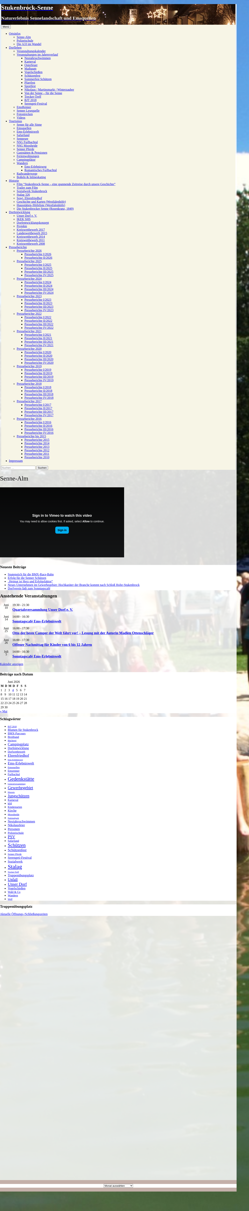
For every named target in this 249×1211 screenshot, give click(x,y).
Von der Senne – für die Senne (43, 93)
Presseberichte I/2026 (37, 254)
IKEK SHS (24, 219)
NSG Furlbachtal (27, 142)
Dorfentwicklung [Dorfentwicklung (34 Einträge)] (18, 748)
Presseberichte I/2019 (37, 369)
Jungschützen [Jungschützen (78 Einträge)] (18, 796)
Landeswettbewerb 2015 (32, 233)
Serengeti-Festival (35, 103)
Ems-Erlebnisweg (35, 166)
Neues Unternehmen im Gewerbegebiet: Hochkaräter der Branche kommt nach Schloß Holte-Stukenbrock (74, 585)
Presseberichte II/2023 (38, 303)
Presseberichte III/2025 (38, 271)
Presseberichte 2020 (29, 348)
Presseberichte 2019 (29, 366)
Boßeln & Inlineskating (31, 177)
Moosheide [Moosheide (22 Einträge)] (13, 814)
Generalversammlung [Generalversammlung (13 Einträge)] (17, 784)
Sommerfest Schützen (38, 79)
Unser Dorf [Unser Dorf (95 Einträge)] (17, 884)
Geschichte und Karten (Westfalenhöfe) (41, 201)
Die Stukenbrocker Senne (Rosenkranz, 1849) (45, 208)
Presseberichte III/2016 (38, 429)
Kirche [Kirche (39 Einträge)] (12, 810)
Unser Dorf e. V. (27, 215)
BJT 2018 (30, 100)
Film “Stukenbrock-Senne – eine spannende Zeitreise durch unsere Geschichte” (66, 184)
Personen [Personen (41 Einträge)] (14, 829)
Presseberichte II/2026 (38, 257)
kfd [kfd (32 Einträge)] (10, 803)
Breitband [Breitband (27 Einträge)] (13, 736)
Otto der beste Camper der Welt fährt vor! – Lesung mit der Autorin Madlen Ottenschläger (83, 633)
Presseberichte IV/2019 (39, 380)
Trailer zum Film (27, 187)
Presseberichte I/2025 (37, 264)
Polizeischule (25, 40)
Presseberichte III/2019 (38, 376)
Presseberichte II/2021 (38, 338)
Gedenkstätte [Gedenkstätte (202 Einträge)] (21, 779)
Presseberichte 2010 (36, 457)
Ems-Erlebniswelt (28, 131)
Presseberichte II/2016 (38, 425)
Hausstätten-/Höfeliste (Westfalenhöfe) (41, 205)
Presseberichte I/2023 (37, 299)
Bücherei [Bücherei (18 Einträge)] (12, 740)
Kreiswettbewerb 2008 (31, 243)
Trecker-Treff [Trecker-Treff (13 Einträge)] (13, 872)
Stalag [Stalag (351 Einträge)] (15, 867)
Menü (6, 26)
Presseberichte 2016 (29, 418)
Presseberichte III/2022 (38, 324)
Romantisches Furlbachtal (40, 170)
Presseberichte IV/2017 (39, 415)
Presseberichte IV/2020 (39, 362)
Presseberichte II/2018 (38, 390)
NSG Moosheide (27, 145)
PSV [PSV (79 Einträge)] (11, 837)
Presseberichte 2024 (29, 278)
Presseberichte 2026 (29, 250)
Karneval (30, 61)
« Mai (3, 711)
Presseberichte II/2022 (38, 320)
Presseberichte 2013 (36, 446)
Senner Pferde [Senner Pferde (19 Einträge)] (15, 854)
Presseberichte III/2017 (38, 411)
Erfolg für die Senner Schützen (27, 578)
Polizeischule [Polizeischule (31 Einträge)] (16, 832)
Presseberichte (18, 247)
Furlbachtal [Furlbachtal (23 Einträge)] (14, 774)
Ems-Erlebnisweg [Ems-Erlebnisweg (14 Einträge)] (15, 760)
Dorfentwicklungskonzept (33, 222)
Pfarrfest (29, 82)
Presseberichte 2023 (29, 296)
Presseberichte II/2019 (38, 373)
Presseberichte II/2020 (38, 355)
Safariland (23, 135)
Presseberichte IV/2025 (39, 275)
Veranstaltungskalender (31, 51)
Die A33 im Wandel (29, 44)
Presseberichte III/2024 (38, 289)
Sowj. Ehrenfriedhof (29, 198)
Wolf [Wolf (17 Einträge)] (10, 899)
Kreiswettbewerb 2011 (31, 240)
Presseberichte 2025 (29, 261)
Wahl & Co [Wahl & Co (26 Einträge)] (14, 892)
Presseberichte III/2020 (38, 359)
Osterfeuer (31, 65)
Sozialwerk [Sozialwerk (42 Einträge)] (15, 861)
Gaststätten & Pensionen (32, 152)
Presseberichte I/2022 (37, 317)
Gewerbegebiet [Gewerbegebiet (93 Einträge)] (20, 787)
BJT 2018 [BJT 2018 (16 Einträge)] (12, 726)
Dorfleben (15, 47)
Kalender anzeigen (11, 664)
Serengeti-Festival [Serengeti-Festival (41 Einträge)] (20, 857)
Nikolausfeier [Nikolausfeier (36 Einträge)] (16, 825)
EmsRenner (24, 107)
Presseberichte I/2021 (37, 334)
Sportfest (30, 86)
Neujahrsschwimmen (37, 58)
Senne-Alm (24, 37)
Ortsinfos (15, 33)
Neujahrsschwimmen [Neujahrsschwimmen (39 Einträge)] (21, 821)
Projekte (22, 226)
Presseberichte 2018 (29, 383)
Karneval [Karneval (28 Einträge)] (13, 799)
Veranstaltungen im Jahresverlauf (37, 54)
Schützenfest (32, 75)
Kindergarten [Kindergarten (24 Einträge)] (15, 807)
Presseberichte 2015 (36, 439)
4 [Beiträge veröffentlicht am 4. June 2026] (13, 690)
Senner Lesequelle (28, 110)
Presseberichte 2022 (29, 313)
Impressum (16, 460)
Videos (21, 117)
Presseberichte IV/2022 (39, 327)
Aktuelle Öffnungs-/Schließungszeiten (24, 914)
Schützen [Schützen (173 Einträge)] (17, 845)
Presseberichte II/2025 (38, 268)
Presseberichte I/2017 (37, 404)
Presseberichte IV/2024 (39, 292)
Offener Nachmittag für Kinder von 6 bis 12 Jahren (52, 645)
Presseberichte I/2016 (37, 422)
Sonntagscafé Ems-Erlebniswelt (36, 621)
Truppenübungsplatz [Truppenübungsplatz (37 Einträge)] (21, 875)
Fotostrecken (25, 114)
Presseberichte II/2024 (38, 285)
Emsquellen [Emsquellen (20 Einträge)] (14, 767)
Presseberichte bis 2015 (31, 436)
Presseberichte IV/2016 (39, 432)
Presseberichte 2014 (36, 443)
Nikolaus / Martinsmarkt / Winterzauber (49, 89)
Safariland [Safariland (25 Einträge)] (13, 840)
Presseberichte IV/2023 (39, 310)
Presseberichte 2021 (29, 331)
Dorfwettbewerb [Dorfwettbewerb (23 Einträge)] (16, 751)
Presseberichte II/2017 (38, 408)
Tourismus (15, 121)
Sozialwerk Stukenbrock (32, 191)
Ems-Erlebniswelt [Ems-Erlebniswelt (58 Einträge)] (21, 763)
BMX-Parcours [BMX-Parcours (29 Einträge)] (17, 733)
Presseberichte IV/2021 (39, 345)
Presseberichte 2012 (36, 450)
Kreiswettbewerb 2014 (31, 236)
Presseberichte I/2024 (37, 282)
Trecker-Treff (32, 96)
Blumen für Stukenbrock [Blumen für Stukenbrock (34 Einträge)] (23, 729)
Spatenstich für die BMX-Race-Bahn (31, 574)
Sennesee (22, 138)
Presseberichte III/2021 (38, 341)
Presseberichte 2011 (36, 453)
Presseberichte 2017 (29, 401)
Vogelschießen (33, 72)
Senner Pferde (25, 149)
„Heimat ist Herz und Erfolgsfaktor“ (30, 581)
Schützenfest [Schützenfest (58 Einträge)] (17, 850)
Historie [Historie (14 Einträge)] (11, 792)
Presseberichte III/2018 (38, 394)
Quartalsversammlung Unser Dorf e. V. (42, 610)
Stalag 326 (23, 194)
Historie (14, 180)
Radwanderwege (27, 173)
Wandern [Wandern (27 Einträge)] (13, 895)
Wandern (22, 163)
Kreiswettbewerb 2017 (31, 229)
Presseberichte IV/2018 (39, 397)
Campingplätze (26, 159)
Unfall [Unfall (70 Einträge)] (13, 879)
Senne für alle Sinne (29, 124)
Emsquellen (24, 128)
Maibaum (30, 68)
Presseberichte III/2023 (38, 306)
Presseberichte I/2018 (37, 387)
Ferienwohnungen (28, 156)
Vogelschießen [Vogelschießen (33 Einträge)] (16, 888)
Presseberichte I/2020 (37, 352)
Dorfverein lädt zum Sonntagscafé (29, 588)
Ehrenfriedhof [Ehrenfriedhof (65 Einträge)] (18, 755)
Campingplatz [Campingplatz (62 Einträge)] (18, 744)
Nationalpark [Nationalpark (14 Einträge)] (13, 818)
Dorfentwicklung (19, 212)
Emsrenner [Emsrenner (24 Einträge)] (14, 770)
